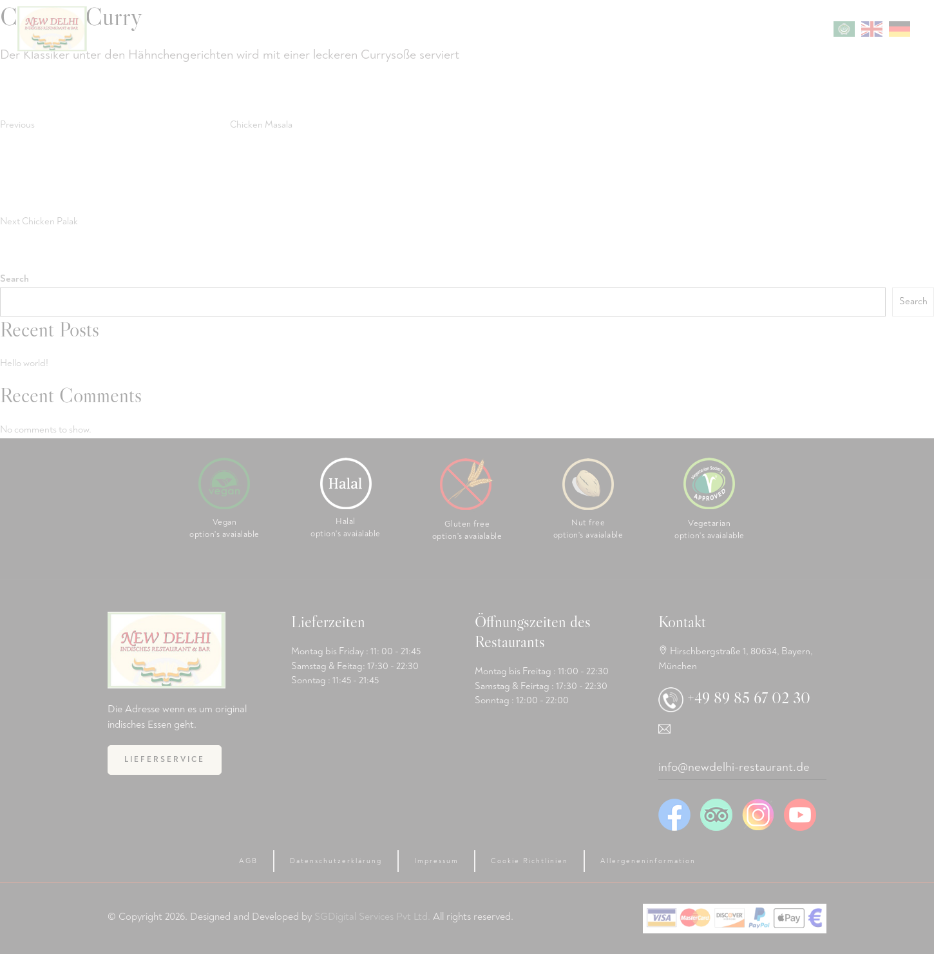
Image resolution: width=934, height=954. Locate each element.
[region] (766, 856)
